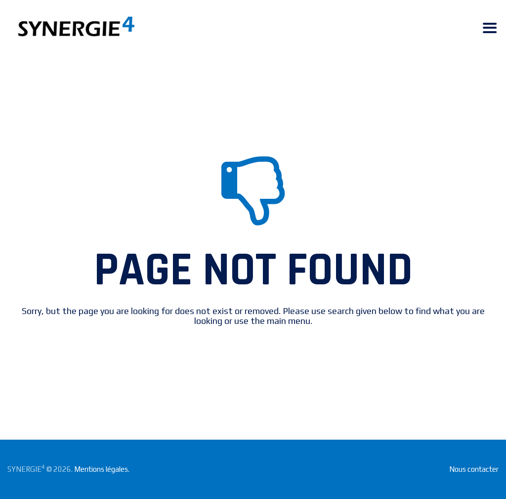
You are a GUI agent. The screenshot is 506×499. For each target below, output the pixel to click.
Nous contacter (474, 469)
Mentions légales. (101, 469)
